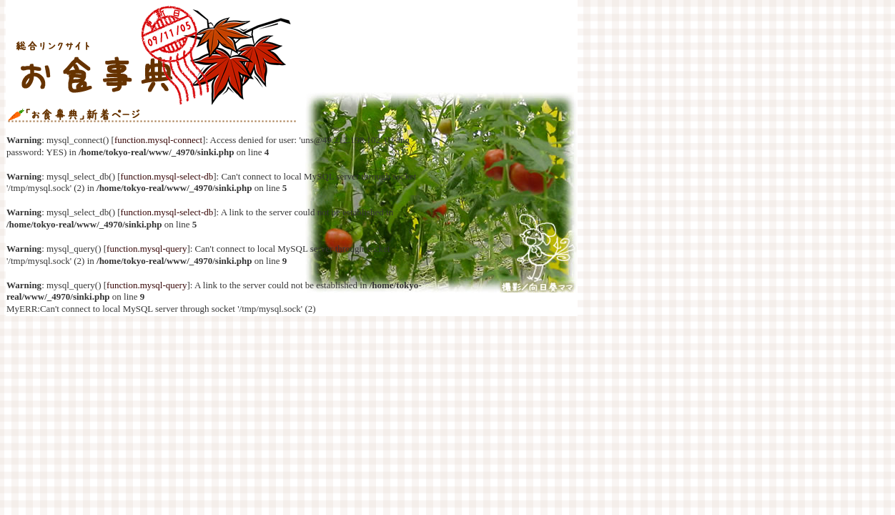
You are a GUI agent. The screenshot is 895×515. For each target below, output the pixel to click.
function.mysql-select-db (167, 176)
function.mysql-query (147, 248)
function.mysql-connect (158, 139)
